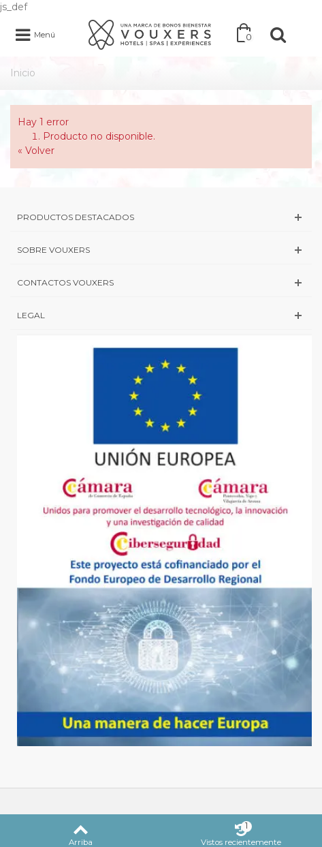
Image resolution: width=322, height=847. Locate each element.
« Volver (36, 150)
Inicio (22, 73)
